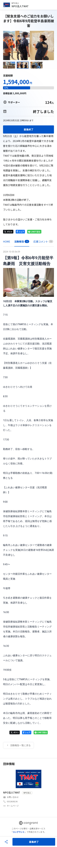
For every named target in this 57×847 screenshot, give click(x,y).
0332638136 (12, 801)
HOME (6, 241)
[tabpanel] (28, 499)
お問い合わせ (13, 797)
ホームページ (13, 805)
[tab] (6, 241)
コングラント (19, 831)
